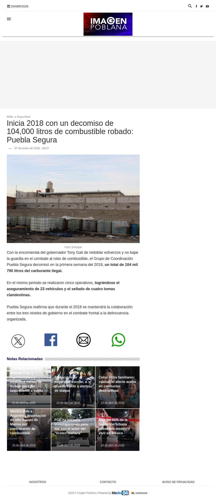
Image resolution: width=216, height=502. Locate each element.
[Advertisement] (108, 74)
